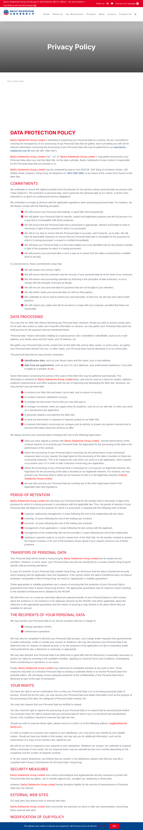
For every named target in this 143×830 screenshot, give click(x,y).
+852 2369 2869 (75, 173)
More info (102, 826)
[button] (136, 14)
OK (114, 826)
